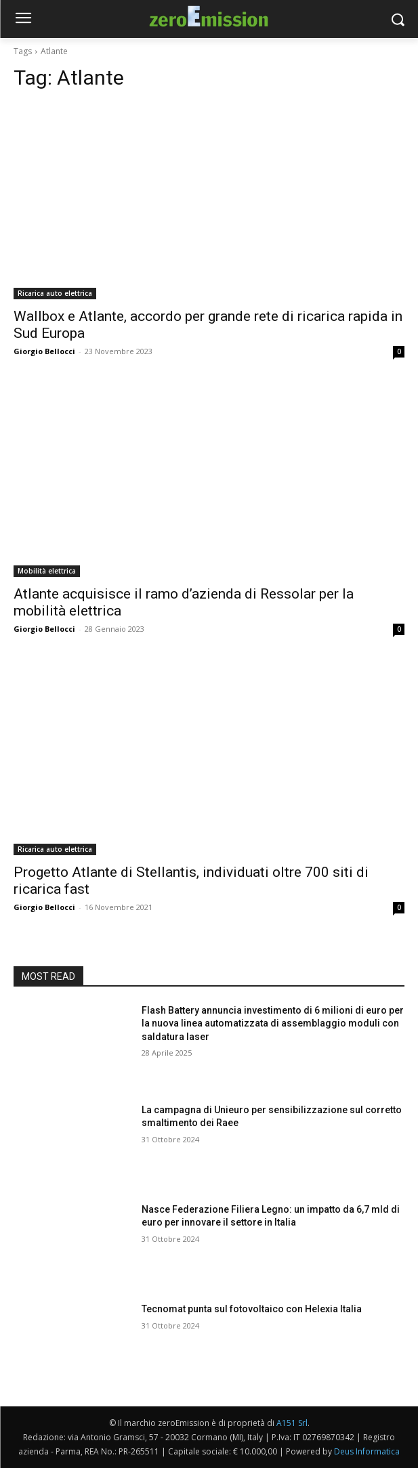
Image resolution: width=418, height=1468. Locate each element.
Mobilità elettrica (47, 571)
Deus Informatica (367, 1451)
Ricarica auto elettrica (55, 293)
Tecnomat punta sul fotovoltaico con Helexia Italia (252, 1308)
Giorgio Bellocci (44, 351)
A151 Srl (292, 1423)
